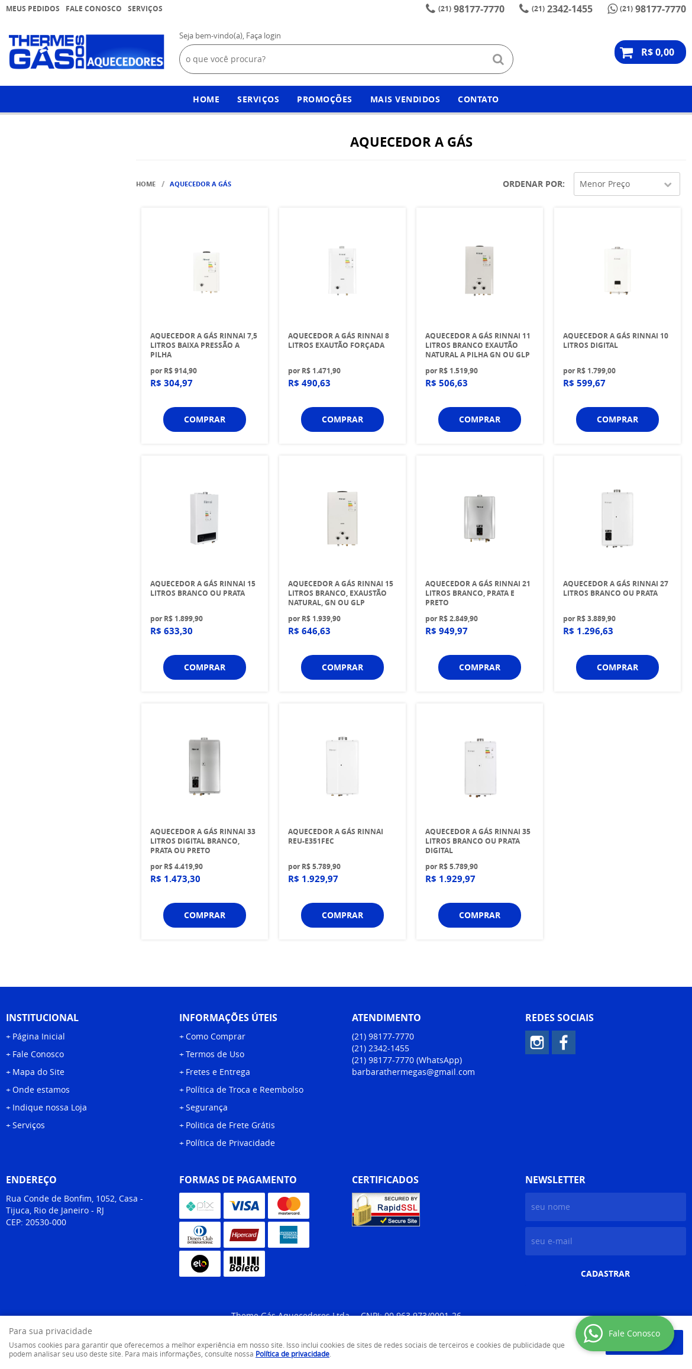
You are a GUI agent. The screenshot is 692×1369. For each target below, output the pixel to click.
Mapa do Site (38, 1071)
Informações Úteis (228, 1017)
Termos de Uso (215, 1054)
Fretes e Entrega (218, 1071)
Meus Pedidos (33, 9)
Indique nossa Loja (49, 1107)
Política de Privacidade (230, 1142)
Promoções (325, 99)
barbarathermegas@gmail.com (413, 1071)
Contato (478, 99)
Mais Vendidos (405, 99)
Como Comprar (215, 1036)
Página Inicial (38, 1036)
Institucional (42, 1017)
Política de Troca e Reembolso (244, 1089)
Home (206, 99)
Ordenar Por (532, 183)
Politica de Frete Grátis (230, 1125)
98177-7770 (471, 8)
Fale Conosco (94, 9)
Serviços (145, 9)
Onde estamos (41, 1089)
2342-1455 (562, 8)
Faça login (263, 35)
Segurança (207, 1107)
